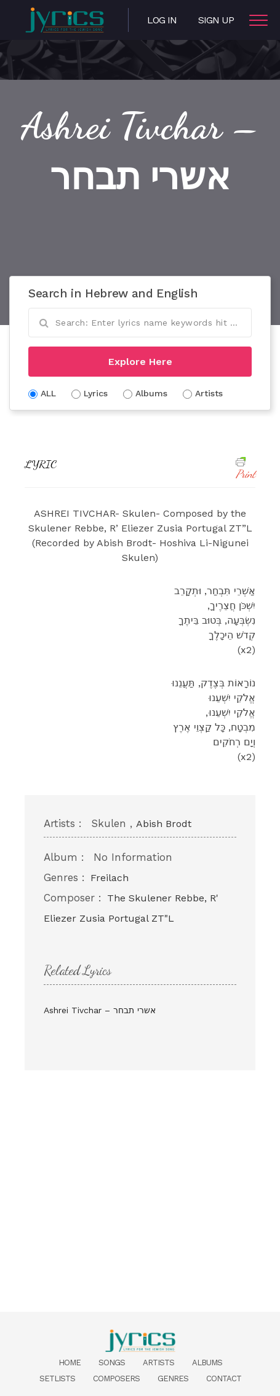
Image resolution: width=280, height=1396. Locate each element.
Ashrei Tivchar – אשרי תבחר (100, 1010)
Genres (173, 1378)
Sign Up (216, 20)
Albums (207, 1362)
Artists (158, 1362)
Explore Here (140, 361)
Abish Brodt (163, 823)
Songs (111, 1362)
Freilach (109, 878)
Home (69, 1362)
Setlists (57, 1378)
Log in (162, 20)
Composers (116, 1378)
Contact (223, 1378)
